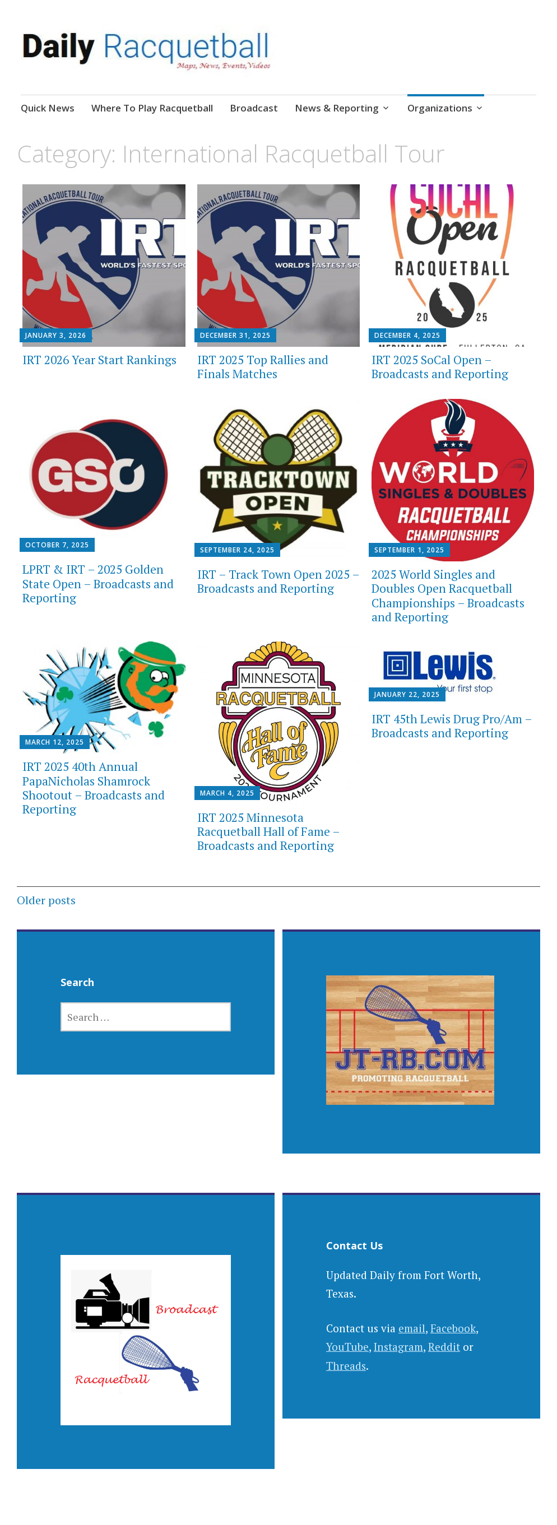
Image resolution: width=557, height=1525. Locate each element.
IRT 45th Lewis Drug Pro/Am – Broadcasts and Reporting (452, 726)
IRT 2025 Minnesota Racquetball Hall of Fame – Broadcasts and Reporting (268, 831)
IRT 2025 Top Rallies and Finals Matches (262, 367)
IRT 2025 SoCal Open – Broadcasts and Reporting (440, 367)
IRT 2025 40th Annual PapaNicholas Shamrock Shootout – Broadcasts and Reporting (93, 788)
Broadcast (254, 107)
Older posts (46, 900)
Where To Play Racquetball (152, 107)
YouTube (347, 1347)
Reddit (444, 1347)
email (411, 1328)
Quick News (48, 107)
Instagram (398, 1347)
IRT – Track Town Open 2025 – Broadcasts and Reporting (278, 581)
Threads (346, 1366)
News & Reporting (337, 107)
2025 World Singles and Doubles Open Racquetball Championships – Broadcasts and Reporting (448, 595)
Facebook (453, 1328)
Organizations (439, 107)
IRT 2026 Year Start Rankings (99, 360)
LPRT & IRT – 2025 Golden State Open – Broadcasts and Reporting (98, 583)
